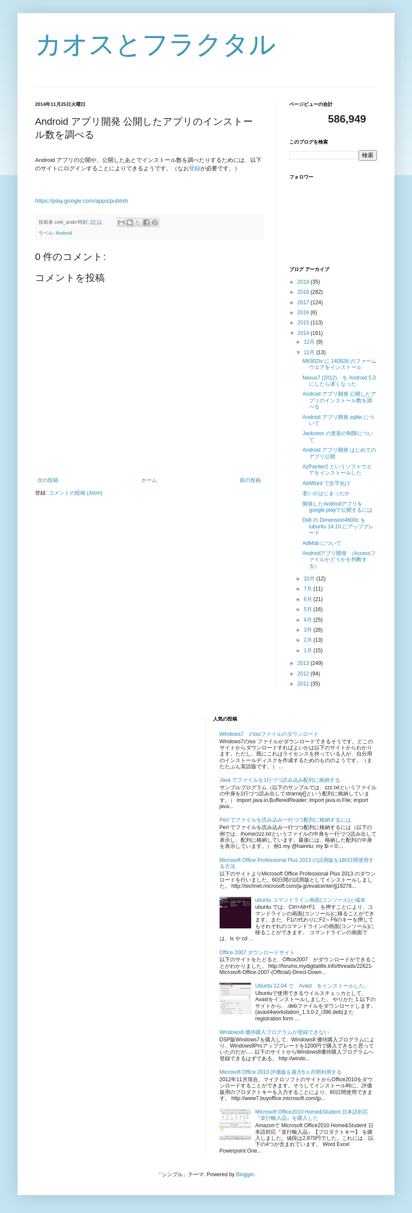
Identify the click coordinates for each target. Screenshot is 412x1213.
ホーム (149, 480)
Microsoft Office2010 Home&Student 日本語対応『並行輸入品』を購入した (311, 1115)
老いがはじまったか (326, 493)
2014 (304, 333)
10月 (310, 579)
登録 (194, 168)
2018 (304, 292)
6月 (308, 599)
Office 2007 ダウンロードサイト (257, 952)
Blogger (245, 1174)
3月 (308, 630)
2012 (304, 674)
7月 (308, 589)
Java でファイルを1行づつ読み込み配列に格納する (280, 780)
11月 (310, 352)
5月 (308, 609)
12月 (310, 342)
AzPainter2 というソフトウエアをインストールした (337, 470)
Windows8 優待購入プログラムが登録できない (275, 1032)
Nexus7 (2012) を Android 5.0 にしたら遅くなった (339, 381)
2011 (304, 684)
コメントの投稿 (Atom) (76, 493)
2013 (304, 663)
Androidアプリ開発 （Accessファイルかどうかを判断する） (339, 559)
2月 (308, 640)
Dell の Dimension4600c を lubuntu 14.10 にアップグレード (338, 526)
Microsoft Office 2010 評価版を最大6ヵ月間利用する (281, 1072)
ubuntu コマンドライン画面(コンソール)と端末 (310, 900)
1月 (308, 650)
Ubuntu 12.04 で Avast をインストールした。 (312, 986)
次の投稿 (47, 480)
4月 (308, 620)
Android (64, 233)
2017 (304, 302)
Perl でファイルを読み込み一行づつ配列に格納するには (286, 820)
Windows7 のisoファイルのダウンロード (269, 734)
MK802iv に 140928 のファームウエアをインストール (339, 364)
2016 (304, 312)
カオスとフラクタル (155, 44)
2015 (304, 323)
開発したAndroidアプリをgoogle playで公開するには (337, 507)
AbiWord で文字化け (326, 483)
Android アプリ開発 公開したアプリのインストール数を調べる (339, 400)
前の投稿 (250, 480)
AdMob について (321, 543)
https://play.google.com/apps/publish (81, 200)
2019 (304, 282)
